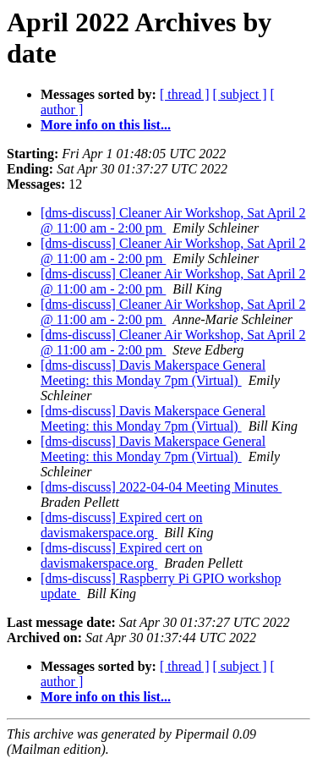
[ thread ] (185, 94)
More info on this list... (106, 125)
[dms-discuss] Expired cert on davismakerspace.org (122, 525)
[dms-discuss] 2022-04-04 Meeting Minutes (161, 487)
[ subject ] (240, 94)
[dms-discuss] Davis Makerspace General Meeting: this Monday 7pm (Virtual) (153, 372)
